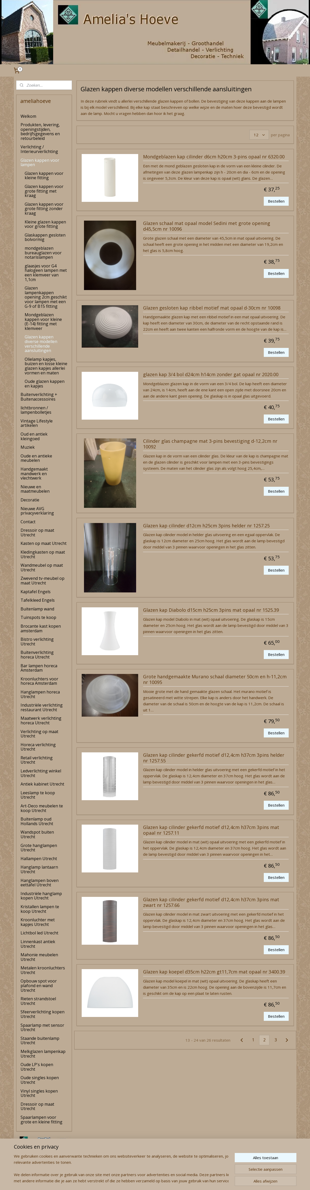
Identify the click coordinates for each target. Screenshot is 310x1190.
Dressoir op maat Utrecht (37, 532)
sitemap (134, 1181)
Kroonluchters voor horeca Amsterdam (39, 681)
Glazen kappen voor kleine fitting (44, 175)
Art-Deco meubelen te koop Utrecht (42, 808)
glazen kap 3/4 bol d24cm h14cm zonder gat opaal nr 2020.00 (210, 374)
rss (146, 1181)
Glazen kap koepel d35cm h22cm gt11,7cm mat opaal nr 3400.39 (214, 972)
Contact (28, 522)
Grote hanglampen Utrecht (39, 848)
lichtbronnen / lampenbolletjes (36, 410)
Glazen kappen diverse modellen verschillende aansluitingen (41, 343)
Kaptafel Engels (36, 591)
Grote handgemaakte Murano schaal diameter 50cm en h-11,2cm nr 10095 (215, 679)
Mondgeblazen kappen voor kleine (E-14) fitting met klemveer (43, 321)
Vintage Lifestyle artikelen (37, 423)
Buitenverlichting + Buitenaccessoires (39, 397)
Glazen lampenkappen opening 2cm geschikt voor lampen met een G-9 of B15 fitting (46, 297)
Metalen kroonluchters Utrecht (43, 970)
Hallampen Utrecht (39, 858)
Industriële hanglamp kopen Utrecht (41, 896)
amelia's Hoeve (29, 1170)
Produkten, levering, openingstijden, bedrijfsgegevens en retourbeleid (40, 131)
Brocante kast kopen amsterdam (41, 628)
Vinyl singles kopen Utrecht (39, 1093)
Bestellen (276, 201)
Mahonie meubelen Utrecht (39, 957)
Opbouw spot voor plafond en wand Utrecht (39, 985)
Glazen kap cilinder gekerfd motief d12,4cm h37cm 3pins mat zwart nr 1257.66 (211, 902)
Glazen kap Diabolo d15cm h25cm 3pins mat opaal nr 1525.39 (211, 610)
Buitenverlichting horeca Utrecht (37, 655)
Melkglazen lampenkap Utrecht (43, 1054)
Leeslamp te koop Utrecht (38, 795)
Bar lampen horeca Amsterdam (39, 668)
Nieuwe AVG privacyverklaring (37, 511)
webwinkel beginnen (165, 1181)
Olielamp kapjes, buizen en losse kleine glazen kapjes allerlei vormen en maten (46, 366)
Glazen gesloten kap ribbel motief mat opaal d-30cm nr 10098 (211, 308)
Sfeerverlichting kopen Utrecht (42, 1014)
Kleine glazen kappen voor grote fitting (45, 224)
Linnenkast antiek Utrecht (38, 944)
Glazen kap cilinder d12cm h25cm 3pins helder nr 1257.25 (206, 526)
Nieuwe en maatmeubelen (35, 489)
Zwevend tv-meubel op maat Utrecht (42, 580)
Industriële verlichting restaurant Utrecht (42, 707)
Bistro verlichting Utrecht (37, 641)
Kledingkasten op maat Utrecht (43, 554)
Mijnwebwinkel (210, 1181)
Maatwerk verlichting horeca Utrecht (41, 720)
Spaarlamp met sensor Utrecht (42, 1027)
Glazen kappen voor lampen (40, 162)
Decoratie (30, 500)
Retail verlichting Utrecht (37, 760)
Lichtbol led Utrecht (39, 933)
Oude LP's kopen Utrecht (37, 1067)
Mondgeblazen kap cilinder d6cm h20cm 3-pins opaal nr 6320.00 (214, 157)
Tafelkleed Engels (38, 600)
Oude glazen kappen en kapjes (44, 383)
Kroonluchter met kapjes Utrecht (38, 922)
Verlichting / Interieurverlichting (39, 149)
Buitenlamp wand (37, 609)
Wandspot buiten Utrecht (37, 834)
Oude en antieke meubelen (36, 458)
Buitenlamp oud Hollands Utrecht (37, 821)
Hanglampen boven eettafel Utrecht (40, 883)
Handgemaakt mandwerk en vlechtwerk (34, 473)
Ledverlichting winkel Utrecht (41, 773)
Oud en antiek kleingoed (34, 436)
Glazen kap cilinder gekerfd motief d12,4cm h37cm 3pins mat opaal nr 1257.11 (211, 830)
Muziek (28, 447)
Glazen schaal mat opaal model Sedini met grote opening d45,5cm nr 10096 (206, 226)
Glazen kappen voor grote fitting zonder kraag (44, 208)
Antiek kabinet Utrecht (42, 784)
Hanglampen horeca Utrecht (40, 694)
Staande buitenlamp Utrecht (40, 1040)
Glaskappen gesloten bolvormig (45, 237)
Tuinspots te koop (38, 617)
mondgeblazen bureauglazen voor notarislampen (43, 252)
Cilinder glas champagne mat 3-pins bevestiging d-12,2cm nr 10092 (210, 444)
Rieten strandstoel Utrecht (38, 1001)
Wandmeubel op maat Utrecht (42, 567)
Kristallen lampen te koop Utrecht (40, 909)
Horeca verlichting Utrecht (38, 747)
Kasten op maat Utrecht (44, 543)
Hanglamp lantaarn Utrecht (39, 869)
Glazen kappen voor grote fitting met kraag (44, 191)
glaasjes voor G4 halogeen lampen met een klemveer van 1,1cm (46, 272)
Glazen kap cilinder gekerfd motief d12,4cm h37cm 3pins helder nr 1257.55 (213, 758)
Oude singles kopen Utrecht (40, 1080)
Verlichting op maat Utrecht (39, 734)
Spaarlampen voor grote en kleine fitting (41, 1119)
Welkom (28, 116)
